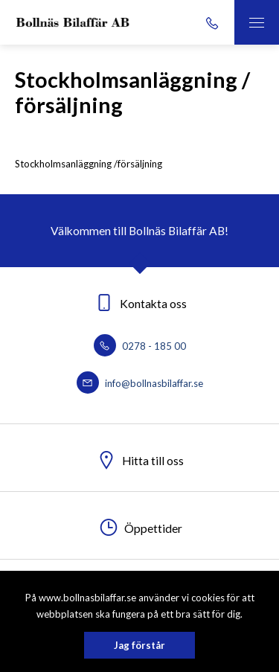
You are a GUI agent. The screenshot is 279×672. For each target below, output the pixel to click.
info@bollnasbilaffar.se (140, 383)
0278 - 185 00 (140, 346)
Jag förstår (139, 645)
